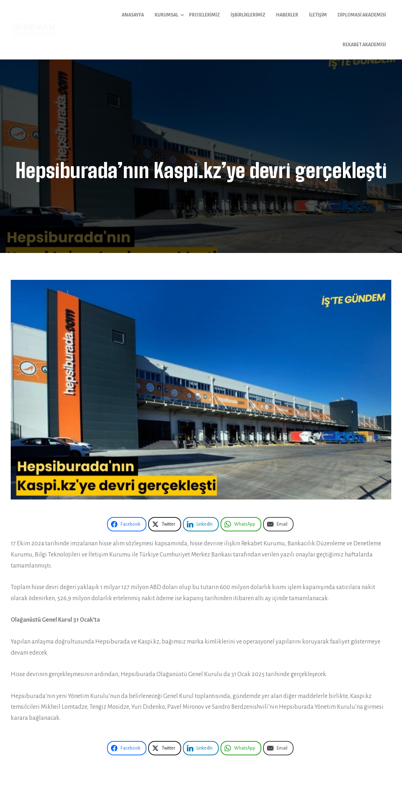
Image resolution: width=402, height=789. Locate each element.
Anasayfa (133, 15)
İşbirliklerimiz (248, 15)
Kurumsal (166, 15)
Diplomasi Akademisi (362, 15)
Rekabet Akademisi (364, 44)
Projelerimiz (204, 15)
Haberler (287, 15)
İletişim (318, 15)
